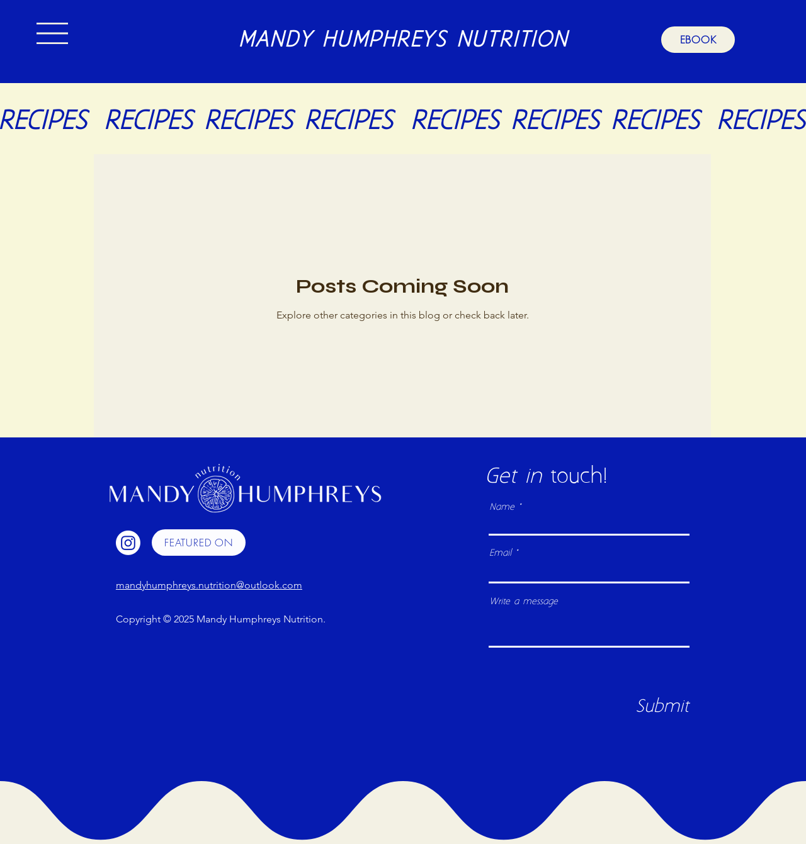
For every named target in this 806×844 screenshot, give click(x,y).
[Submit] (662, 706)
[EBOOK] (698, 39)
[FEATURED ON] (199, 542)
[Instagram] (128, 543)
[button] (52, 33)
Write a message (523, 602)
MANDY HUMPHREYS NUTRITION (403, 40)
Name (501, 508)
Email (500, 553)
